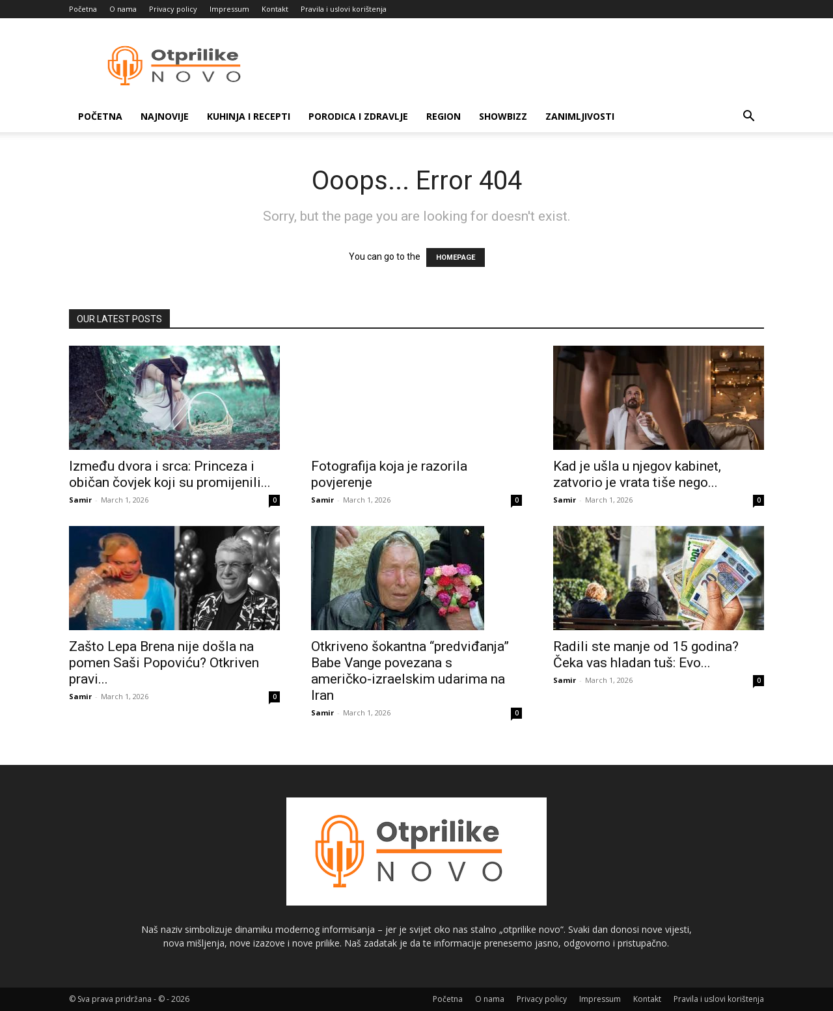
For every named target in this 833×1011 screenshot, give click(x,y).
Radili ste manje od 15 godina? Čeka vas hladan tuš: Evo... (646, 655)
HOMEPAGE (455, 257)
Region (443, 116)
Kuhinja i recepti (248, 116)
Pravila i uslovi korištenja (344, 9)
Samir (80, 500)
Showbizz (503, 116)
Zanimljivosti (579, 116)
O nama (123, 9)
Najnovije (165, 116)
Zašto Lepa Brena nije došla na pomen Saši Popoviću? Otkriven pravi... (164, 663)
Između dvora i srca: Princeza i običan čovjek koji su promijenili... (170, 474)
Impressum (229, 9)
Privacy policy (173, 9)
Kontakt (275, 9)
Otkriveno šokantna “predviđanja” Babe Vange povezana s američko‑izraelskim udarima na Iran (410, 671)
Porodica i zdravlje (358, 116)
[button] (748, 117)
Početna (83, 9)
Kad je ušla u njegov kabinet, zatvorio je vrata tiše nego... (637, 474)
